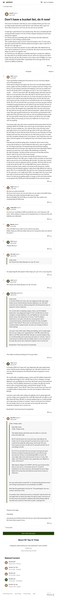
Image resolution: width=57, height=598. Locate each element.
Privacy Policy (27, 593)
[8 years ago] (12, 575)
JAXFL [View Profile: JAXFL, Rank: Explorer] (11, 76)
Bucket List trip (13, 584)
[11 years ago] (12, 569)
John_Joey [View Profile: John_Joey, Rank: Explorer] (12, 254)
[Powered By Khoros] (50, 594)
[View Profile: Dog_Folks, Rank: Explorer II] (8, 418)
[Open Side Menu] (3, 2)
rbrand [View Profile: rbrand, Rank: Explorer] (18, 575)
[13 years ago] (12, 581)
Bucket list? (12, 561)
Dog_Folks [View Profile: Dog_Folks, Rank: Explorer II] (12, 417)
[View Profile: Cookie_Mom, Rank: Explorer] (8, 208)
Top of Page (18, 593)
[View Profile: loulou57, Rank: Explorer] (7, 14)
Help (34, 593)
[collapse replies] (3, 76)
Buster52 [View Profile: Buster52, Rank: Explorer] (18, 569)
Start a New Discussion (28, 533)
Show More (8, 527)
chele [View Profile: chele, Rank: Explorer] (11, 241)
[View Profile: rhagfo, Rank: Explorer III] (8, 187)
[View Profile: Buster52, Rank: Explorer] (6, 568)
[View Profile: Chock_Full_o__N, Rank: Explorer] (8, 294)
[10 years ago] (12, 564)
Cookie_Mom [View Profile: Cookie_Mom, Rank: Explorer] (13, 207)
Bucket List (12, 573)
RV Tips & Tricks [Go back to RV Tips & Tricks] (7, 6)
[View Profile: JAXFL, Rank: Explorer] (8, 77)
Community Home (7, 593)
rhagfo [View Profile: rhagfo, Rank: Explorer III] (12, 186)
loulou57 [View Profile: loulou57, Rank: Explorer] (11, 13)
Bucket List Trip (13, 567)
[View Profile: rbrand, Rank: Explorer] (6, 574)
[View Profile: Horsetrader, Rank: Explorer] (6, 579)
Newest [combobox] (51, 71)
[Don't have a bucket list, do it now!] (13, 78)
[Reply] (49, 66)
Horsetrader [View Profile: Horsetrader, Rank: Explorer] (19, 581)
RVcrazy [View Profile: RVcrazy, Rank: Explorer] (18, 563)
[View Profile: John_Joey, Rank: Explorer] (8, 255)
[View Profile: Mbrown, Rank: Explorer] (8, 225)
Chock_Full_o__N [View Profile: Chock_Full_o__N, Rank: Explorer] (14, 293)
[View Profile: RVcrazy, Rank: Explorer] (6, 562)
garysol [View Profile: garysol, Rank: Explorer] (19, 586)
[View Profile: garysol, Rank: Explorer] (6, 585)
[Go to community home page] (9, 2)
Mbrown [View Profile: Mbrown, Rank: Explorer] (12, 224)
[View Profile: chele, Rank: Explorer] (8, 242)
